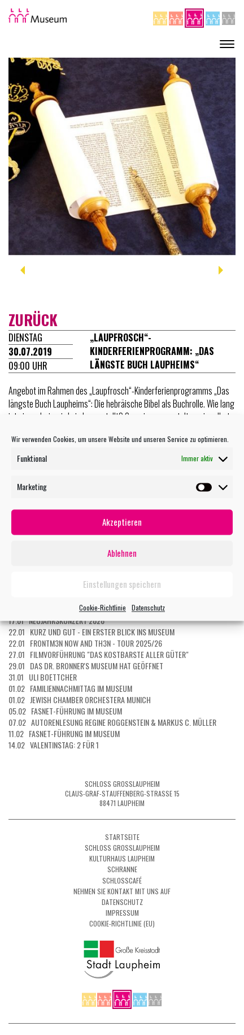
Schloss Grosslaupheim (122, 847)
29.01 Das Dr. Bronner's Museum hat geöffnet (85, 666)
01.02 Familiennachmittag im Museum (70, 688)
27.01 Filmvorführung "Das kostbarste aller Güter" (98, 654)
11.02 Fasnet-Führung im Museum (64, 733)
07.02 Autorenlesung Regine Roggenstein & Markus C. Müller (112, 722)
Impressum (122, 912)
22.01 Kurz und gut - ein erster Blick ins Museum (91, 632)
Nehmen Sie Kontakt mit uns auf (122, 891)
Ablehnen (122, 553)
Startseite (122, 837)
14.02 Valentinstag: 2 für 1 (53, 745)
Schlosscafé (122, 880)
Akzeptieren (122, 522)
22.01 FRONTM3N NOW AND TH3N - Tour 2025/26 (85, 643)
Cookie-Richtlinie (102, 607)
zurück (33, 320)
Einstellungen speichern (122, 584)
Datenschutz (148, 607)
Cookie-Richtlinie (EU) (122, 923)
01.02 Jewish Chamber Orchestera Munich (79, 699)
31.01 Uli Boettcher (42, 677)
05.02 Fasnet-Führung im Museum (65, 711)
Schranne (122, 869)
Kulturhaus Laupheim (122, 858)
